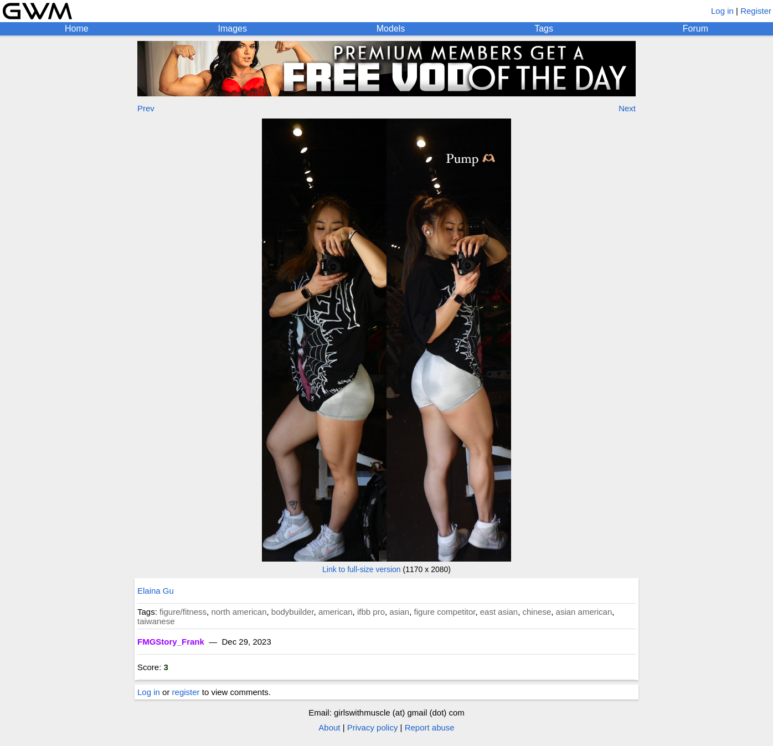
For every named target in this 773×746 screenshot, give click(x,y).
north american (238, 611)
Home (77, 28)
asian (399, 611)
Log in (722, 11)
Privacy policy (372, 727)
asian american (584, 611)
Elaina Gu (155, 590)
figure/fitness (183, 611)
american (335, 611)
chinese (537, 611)
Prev (145, 108)
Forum (695, 28)
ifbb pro (371, 611)
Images (232, 28)
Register (755, 11)
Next (627, 108)
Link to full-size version (361, 569)
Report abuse (430, 727)
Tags (543, 28)
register (186, 692)
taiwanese (156, 621)
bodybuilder (292, 611)
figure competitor (445, 611)
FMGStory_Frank (170, 641)
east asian (499, 611)
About (329, 727)
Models (391, 28)
